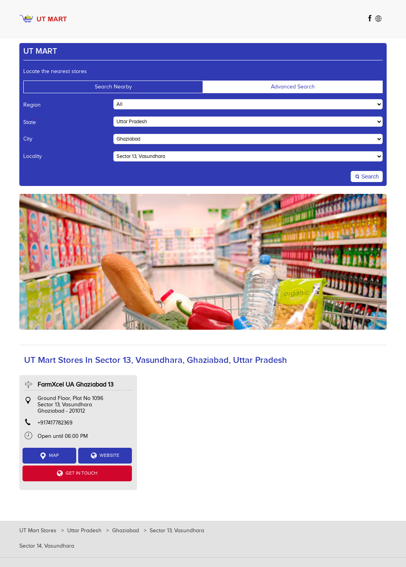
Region (32, 104)
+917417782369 (55, 423)
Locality (32, 156)
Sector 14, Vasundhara (46, 546)
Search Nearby (113, 87)
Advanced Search (293, 87)
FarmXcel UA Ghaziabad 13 (75, 385)
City (27, 139)
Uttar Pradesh (84, 531)
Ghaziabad (125, 531)
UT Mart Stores (38, 531)
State (30, 122)
